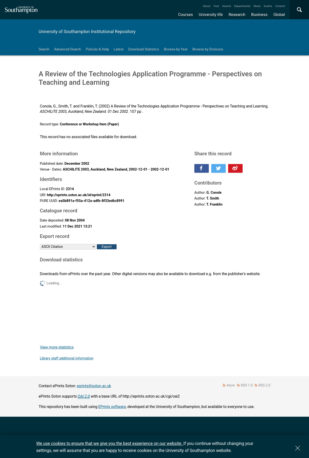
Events (268, 6)
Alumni (226, 6)
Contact (280, 6)
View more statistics (57, 347)
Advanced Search (67, 49)
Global (279, 14)
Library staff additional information (66, 358)
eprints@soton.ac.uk (94, 386)
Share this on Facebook (201, 168)
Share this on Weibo (235, 168)
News (256, 6)
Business (259, 14)
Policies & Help (97, 49)
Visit (216, 6)
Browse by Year (176, 49)
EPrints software (112, 406)
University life (211, 14)
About (207, 6)
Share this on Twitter (218, 168)
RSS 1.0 (247, 385)
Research (237, 14)
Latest (118, 49)
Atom (231, 385)
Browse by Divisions (207, 49)
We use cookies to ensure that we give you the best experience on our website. (109, 443)
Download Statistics (143, 49)
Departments (242, 6)
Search (44, 49)
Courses (185, 14)
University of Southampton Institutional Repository (87, 31)
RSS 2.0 (265, 385)
